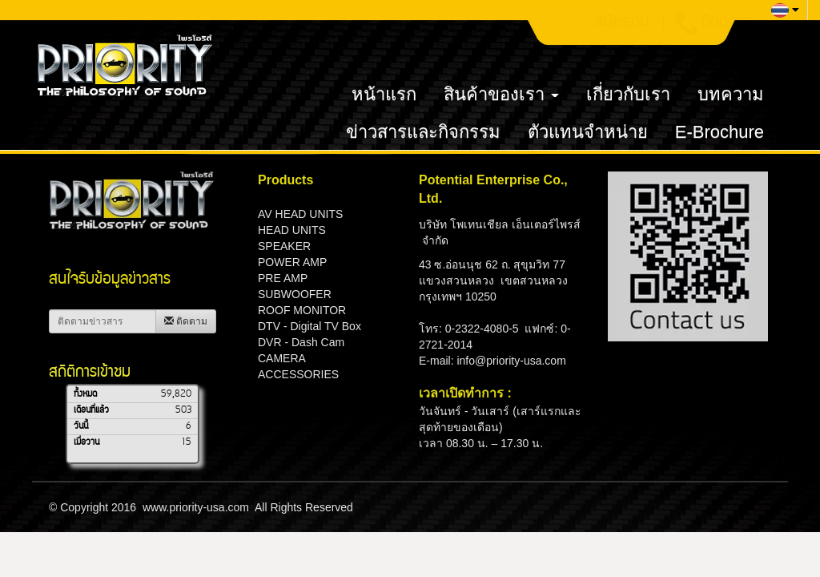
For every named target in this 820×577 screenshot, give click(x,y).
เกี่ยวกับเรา (628, 94)
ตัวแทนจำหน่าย (588, 132)
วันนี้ (81, 426)
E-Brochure (719, 132)
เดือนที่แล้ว (91, 410)
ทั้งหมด (85, 394)
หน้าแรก (384, 94)
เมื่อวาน (86, 442)
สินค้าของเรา (501, 94)
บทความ (730, 94)
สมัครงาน (622, 23)
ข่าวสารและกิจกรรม (423, 132)
